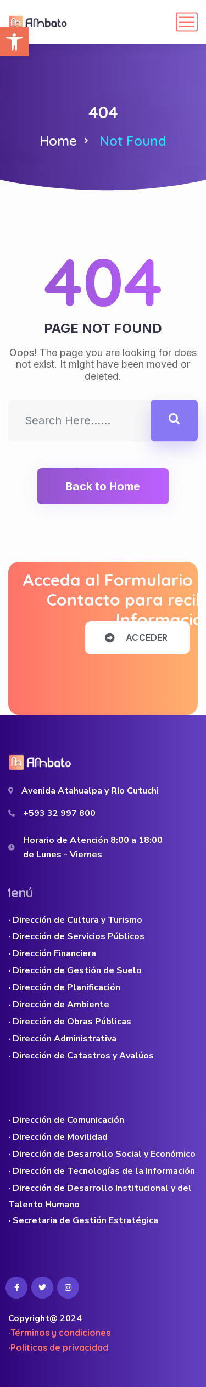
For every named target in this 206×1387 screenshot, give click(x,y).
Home (58, 140)
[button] (14, 41)
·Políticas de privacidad (58, 1347)
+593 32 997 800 (59, 813)
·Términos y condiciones (59, 1332)
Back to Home (102, 486)
